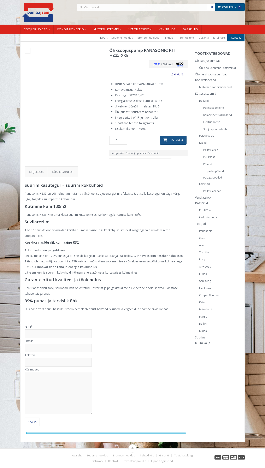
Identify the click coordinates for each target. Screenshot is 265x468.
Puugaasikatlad (212, 177)
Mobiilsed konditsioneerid (215, 87)
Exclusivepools (208, 217)
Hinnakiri (169, 37)
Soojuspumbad (36, 29)
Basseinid (190, 29)
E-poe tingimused (162, 461)
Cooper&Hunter (209, 295)
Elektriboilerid (211, 122)
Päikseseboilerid (213, 108)
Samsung (205, 281)
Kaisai (202, 302)
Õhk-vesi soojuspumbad (211, 74)
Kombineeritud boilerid (217, 115)
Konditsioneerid (70, 29)
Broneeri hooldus (148, 37)
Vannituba (167, 29)
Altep (202, 245)
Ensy (202, 259)
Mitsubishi (205, 309)
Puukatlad (209, 157)
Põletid (207, 164)
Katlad (203, 142)
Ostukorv (229, 7)
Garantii (204, 37)
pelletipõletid (215, 171)
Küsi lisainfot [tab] (63, 172)
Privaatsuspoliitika (134, 461)
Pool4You (205, 210)
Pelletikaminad (212, 191)
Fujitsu (203, 316)
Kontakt (236, 37)
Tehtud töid (187, 37)
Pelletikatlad (210, 150)
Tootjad (200, 224)
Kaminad (204, 184)
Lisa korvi (176, 140)
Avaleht (77, 455)
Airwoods (205, 266)
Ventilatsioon (140, 29)
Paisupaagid (206, 135)
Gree (202, 238)
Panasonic (153, 153)
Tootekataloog (183, 455)
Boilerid (204, 100)
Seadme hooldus (122, 37)
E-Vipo (203, 274)
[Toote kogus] (118, 140)
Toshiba (204, 252)
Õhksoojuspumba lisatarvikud (217, 68)
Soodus (200, 337)
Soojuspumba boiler (216, 129)
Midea (203, 331)
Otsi (214, 6)
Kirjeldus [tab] (36, 172)
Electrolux (205, 288)
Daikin (203, 323)
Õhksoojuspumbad (136, 153)
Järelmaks (219, 37)
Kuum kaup (202, 343)
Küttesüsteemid (106, 29)
